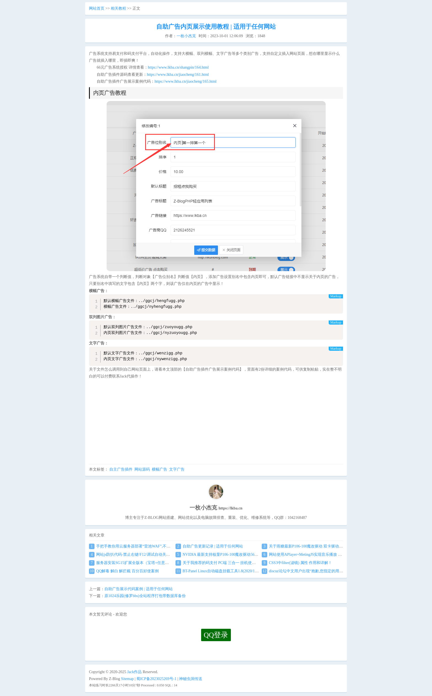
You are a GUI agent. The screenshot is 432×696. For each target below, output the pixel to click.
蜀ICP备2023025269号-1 (156, 679)
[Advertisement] (216, 422)
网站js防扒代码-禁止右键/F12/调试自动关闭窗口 (133, 554)
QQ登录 (216, 635)
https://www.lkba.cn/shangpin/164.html (178, 67)
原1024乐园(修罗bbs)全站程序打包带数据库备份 (145, 596)
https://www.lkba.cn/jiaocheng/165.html (186, 81)
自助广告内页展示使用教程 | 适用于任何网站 (216, 26)
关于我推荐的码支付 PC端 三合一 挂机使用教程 (219, 563)
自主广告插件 (121, 469)
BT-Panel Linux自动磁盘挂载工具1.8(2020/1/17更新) (222, 571)
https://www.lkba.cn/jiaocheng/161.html (178, 74)
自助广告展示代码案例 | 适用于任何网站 (138, 589)
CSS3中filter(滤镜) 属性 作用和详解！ (297, 563)
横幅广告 (159, 469)
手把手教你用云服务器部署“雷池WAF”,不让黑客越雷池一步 (143, 546)
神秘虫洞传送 (190, 679)
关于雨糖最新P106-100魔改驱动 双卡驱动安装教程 (308, 546)
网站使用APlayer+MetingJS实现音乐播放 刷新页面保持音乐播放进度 (323, 554)
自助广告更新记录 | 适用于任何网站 (209, 546)
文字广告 (177, 469)
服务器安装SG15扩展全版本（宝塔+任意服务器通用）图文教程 (146, 563)
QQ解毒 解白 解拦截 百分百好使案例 (124, 571)
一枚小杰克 (186, 36)
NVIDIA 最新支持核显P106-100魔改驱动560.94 (218, 554)
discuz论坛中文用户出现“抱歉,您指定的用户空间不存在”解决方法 (321, 571)
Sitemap (127, 679)
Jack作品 (134, 672)
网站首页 (96, 8)
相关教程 (118, 8)
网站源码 (142, 469)
